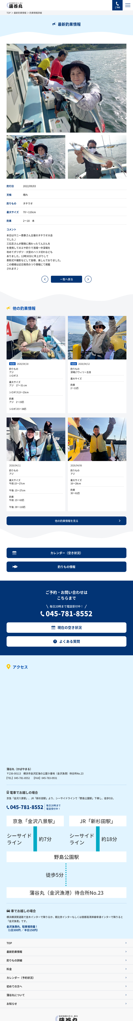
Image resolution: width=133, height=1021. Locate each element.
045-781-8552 (69, 613)
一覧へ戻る (66, 279)
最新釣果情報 (20, 12)
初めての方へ (14, 986)
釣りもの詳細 (14, 960)
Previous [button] (4, 88)
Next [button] (129, 88)
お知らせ (12, 1003)
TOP (9, 12)
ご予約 (117, 7)
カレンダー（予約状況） (21, 977)
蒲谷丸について (16, 995)
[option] (66, 88)
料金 (9, 969)
